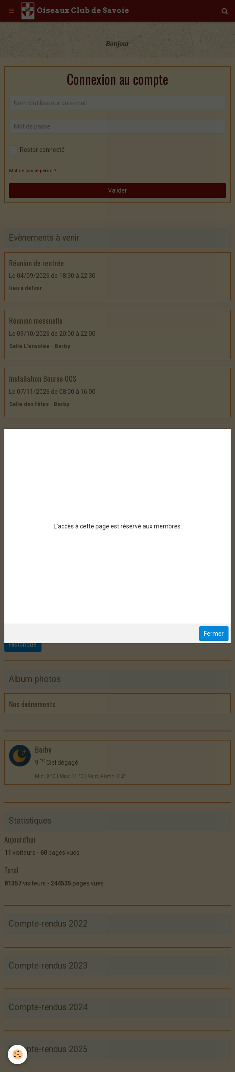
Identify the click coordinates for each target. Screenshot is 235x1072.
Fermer (214, 633)
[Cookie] (17, 1054)
